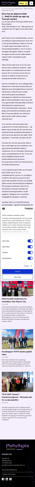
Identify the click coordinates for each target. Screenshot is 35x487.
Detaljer (26, 266)
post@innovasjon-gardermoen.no (13, 465)
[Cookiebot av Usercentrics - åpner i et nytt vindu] (25, 209)
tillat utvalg (17, 277)
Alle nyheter (5, 8)
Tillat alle (17, 271)
